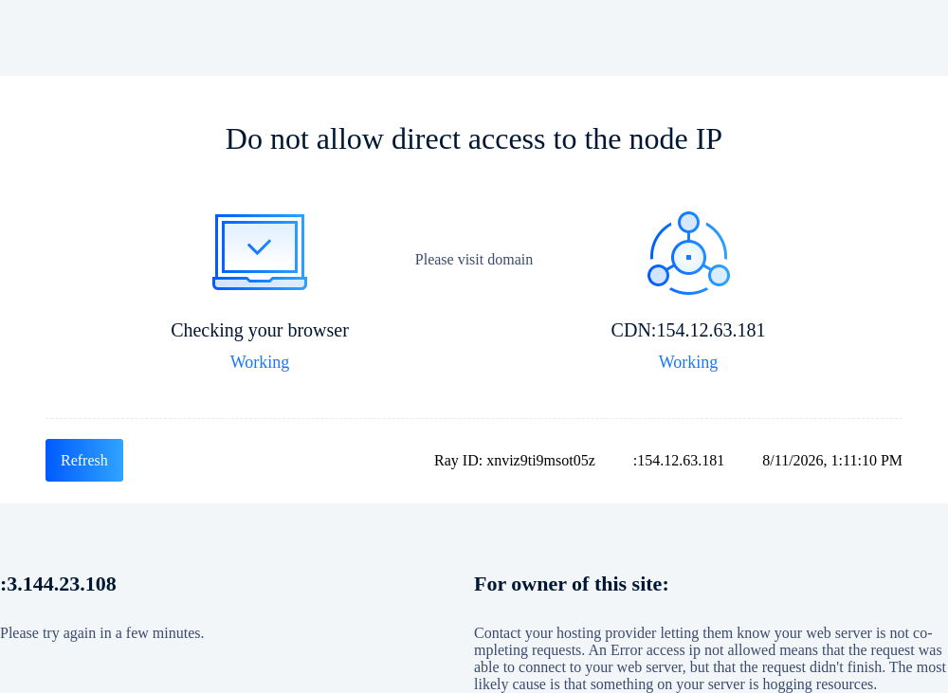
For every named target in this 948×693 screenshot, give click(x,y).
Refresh (84, 460)
